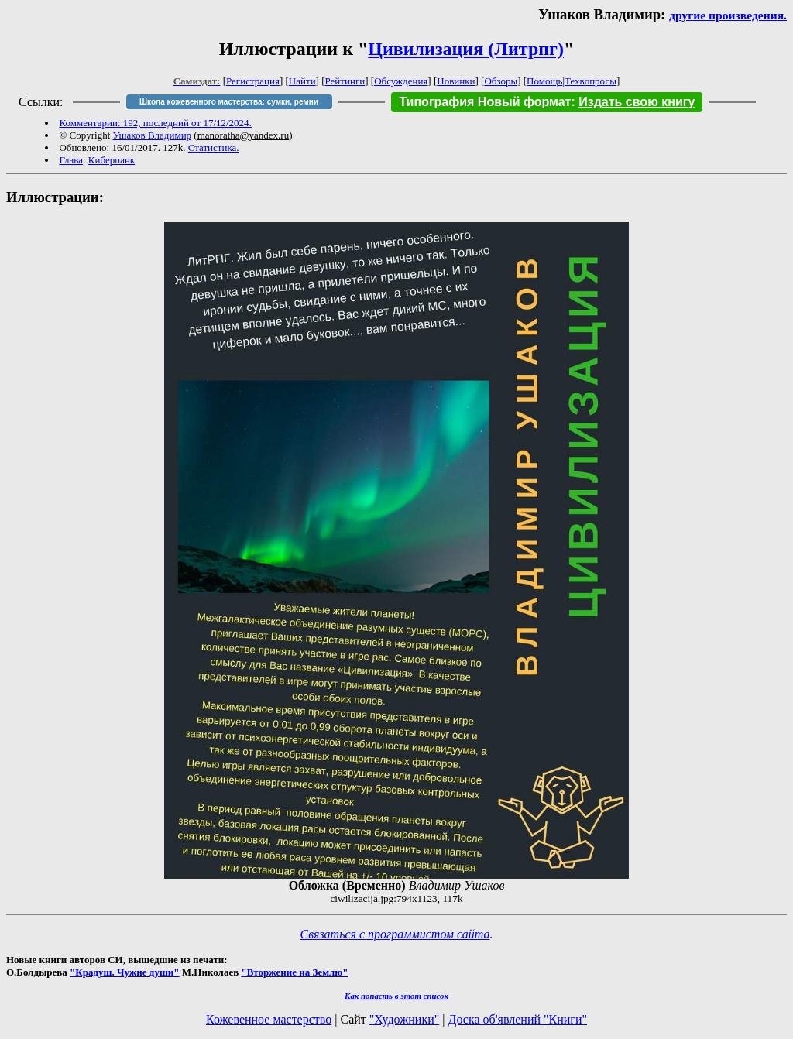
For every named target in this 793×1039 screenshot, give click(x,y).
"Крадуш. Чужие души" (125, 972)
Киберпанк (111, 160)
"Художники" (404, 1019)
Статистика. (213, 147)
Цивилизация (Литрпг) (466, 49)
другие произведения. (728, 15)
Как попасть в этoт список (396, 995)
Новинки (456, 81)
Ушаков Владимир (152, 135)
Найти (302, 81)
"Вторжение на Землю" (294, 972)
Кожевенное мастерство (268, 1019)
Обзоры (500, 81)
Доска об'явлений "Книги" (517, 1019)
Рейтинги (345, 81)
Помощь (544, 81)
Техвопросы (590, 81)
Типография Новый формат (485, 101)
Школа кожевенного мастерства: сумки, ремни (228, 102)
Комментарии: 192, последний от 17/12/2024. (155, 123)
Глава (71, 160)
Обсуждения (400, 81)
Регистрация (253, 81)
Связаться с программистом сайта (395, 934)
